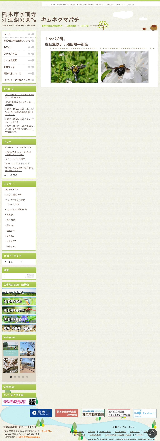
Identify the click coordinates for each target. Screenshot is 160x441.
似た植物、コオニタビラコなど (18, 147)
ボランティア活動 (14, 209)
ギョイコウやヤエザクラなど (17, 163)
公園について (78, 432)
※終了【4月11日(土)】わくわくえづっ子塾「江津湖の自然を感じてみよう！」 (19, 112)
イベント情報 (11, 195)
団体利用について (12, 73)
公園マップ (9, 67)
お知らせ (8, 47)
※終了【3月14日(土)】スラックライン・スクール (19, 120)
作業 (9, 215)
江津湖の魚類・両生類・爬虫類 (118, 435)
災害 (9, 236)
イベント (10, 204)
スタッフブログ (11, 200)
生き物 (9, 241)
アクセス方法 (10, 54)
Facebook (139, 435)
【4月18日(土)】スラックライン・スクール (19, 103)
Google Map (47, 431)
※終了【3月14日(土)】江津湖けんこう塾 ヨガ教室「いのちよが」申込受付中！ (19, 129)
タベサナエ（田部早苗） (15, 159)
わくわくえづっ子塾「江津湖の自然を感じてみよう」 (19, 169)
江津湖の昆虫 (79, 435)
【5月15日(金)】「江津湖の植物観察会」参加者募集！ (19, 96)
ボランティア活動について (17, 80)
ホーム (7, 34)
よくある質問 (10, 60)
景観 (9, 225)
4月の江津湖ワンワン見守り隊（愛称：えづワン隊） (18, 153)
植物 (9, 231)
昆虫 (9, 220)
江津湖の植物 (95, 435)
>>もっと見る (10, 175)
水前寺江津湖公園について (17, 40)
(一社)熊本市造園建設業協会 (28, 437)
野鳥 (9, 246)
